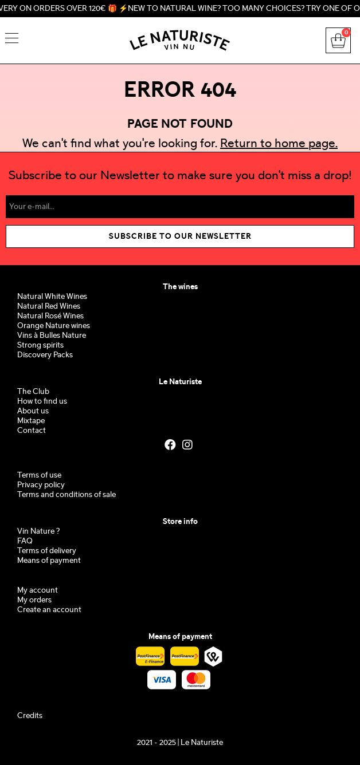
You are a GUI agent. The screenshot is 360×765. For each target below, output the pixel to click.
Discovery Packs (45, 355)
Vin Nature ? (38, 532)
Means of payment (49, 561)
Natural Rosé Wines (50, 316)
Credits (29, 716)
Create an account (49, 610)
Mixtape (31, 421)
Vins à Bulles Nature (51, 336)
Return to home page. (279, 144)
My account (37, 591)
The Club (33, 392)
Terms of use (39, 475)
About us (33, 411)
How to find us (42, 402)
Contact (31, 431)
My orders (34, 600)
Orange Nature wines (53, 326)
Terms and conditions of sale (66, 495)
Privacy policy (41, 485)
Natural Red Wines (48, 306)
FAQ (25, 541)
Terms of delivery (46, 551)
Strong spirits (40, 345)
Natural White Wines (52, 297)
